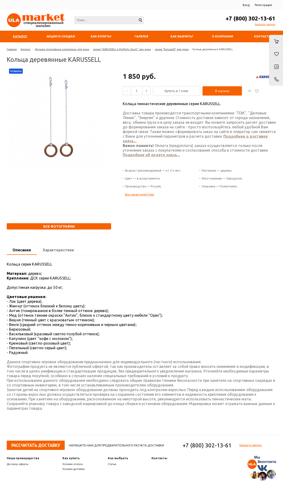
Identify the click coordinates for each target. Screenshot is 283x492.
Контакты (159, 458)
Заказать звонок (265, 24)
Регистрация (263, 5)
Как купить (71, 458)
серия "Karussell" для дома (172, 49)
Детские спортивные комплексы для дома (62, 49)
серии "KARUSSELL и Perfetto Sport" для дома (122, 49)
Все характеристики (139, 194)
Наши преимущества (23, 458)
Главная (12, 49)
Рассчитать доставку (35, 445)
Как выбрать (118, 458)
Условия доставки (73, 469)
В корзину (222, 91)
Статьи (112, 464)
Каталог (26, 49)
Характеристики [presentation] (58, 250)
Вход (246, 5)
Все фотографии (59, 226)
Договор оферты (18, 464)
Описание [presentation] (22, 250)
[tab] (22, 250)
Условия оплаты (72, 464)
